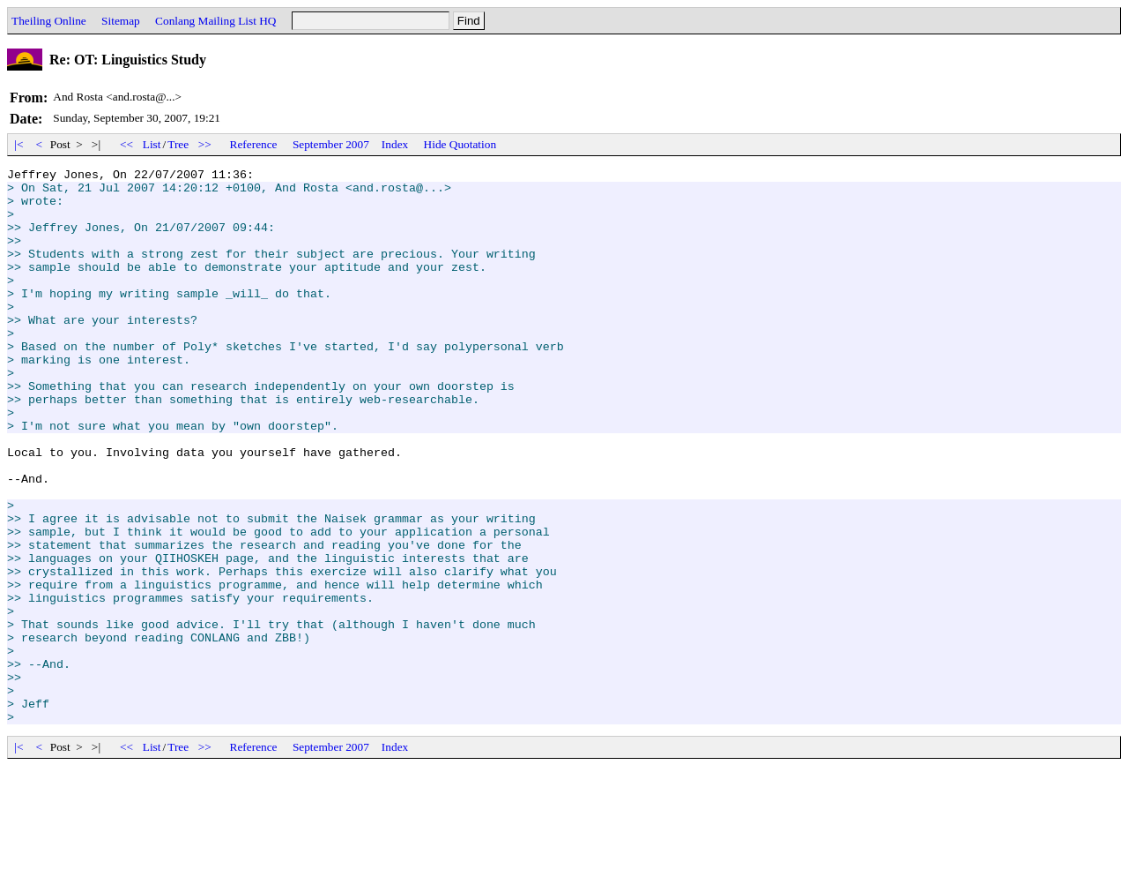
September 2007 (331, 144)
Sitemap (120, 20)
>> (205, 144)
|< (18, 144)
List (152, 144)
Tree (178, 144)
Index (395, 144)
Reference (254, 144)
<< (127, 144)
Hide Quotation (460, 144)
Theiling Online (48, 20)
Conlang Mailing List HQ (215, 20)
